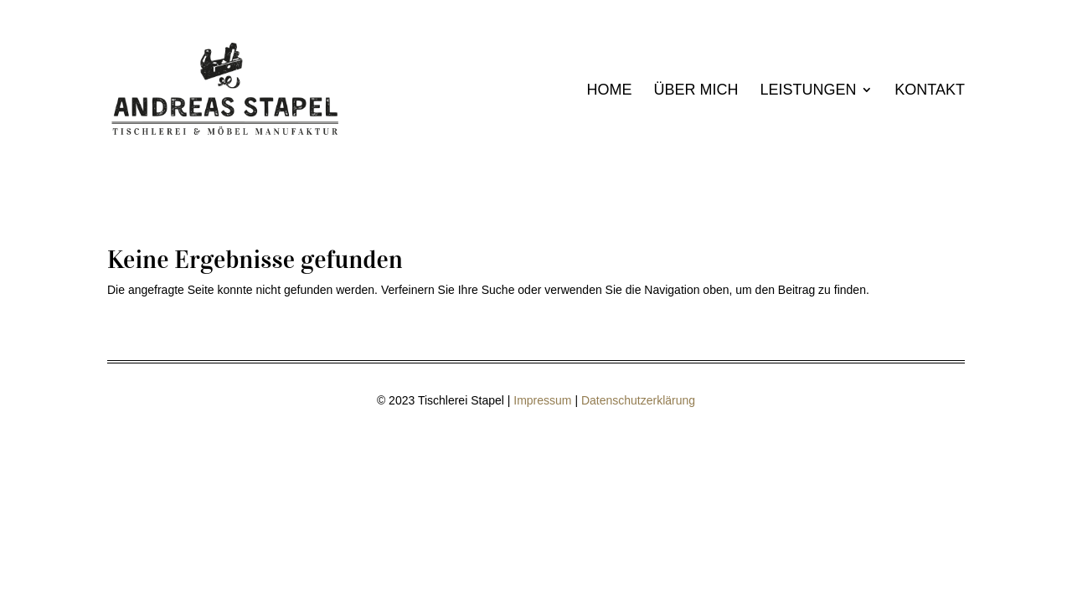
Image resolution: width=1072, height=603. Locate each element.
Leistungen (808, 91)
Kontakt (929, 91)
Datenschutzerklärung (638, 400)
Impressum (542, 400)
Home (609, 91)
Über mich (696, 91)
